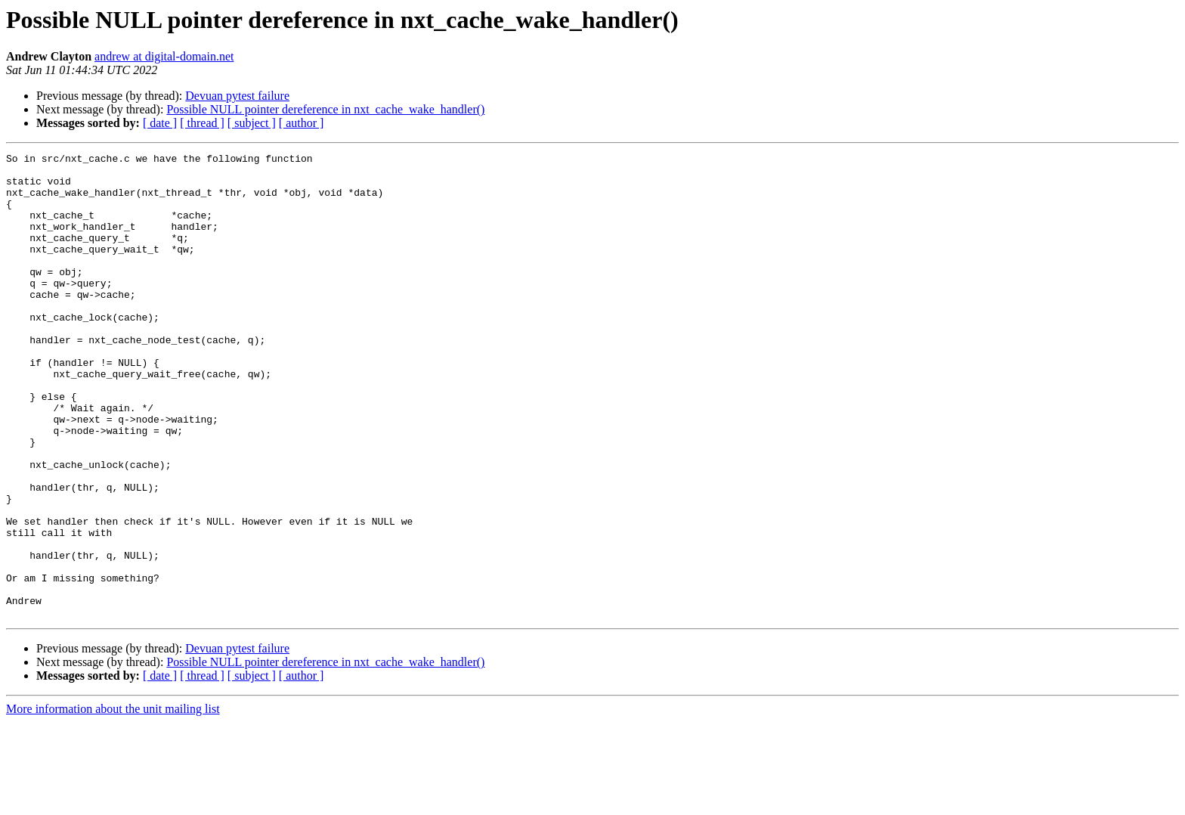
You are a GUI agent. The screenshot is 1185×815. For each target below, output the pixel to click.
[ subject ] (251, 122)
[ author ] (301, 122)
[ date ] (160, 122)
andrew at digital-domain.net (164, 56)
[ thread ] (202, 122)
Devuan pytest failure (237, 95)
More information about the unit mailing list (113, 801)
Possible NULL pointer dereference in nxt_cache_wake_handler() (325, 109)
